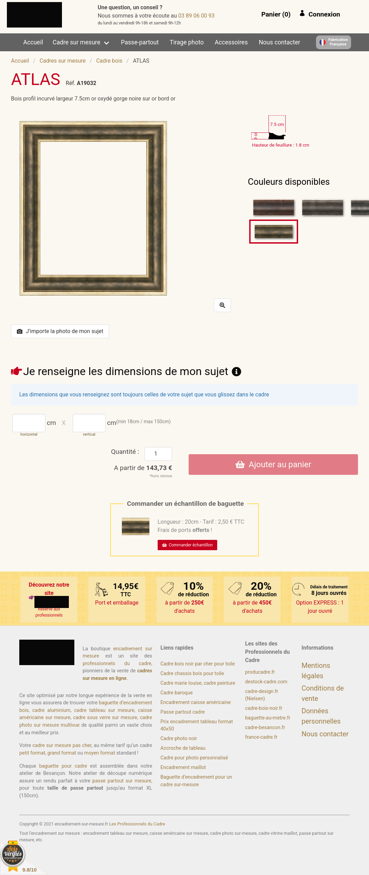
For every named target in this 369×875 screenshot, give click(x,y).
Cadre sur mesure (76, 42)
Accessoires (231, 42)
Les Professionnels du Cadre (137, 823)
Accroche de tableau (182, 748)
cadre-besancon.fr (265, 727)
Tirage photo (187, 42)
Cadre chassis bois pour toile (192, 673)
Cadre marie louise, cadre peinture (197, 683)
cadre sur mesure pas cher (61, 745)
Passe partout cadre (182, 712)
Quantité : (125, 452)
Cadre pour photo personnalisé (194, 758)
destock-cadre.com (266, 682)
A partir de (143, 468)
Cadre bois (109, 60)
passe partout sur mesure (121, 781)
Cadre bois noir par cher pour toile (197, 664)
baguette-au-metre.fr (267, 718)
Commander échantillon (187, 545)
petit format (32, 753)
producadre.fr (260, 672)
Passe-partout (140, 42)
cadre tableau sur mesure (104, 710)
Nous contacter (279, 42)
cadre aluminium (51, 710)
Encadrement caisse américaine (195, 702)
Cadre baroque (176, 693)
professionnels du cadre (117, 663)
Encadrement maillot (183, 767)
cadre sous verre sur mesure (105, 718)
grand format (62, 753)
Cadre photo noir (178, 738)
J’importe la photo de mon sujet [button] (60, 331)
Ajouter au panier (273, 464)
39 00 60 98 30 (196, 15)
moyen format (99, 753)
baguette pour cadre (63, 766)
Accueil (33, 42)
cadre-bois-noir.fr (263, 708)
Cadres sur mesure (63, 60)
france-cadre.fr (261, 737)
